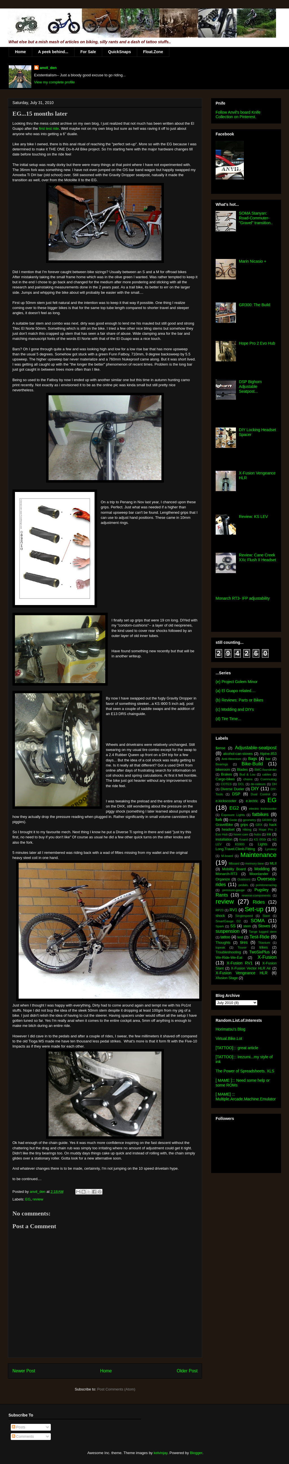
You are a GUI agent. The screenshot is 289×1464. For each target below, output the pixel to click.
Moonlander (258, 874)
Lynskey (271, 849)
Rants (222, 895)
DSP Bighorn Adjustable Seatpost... (250, 386)
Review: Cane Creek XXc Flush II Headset (257, 557)
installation (224, 839)
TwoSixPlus (259, 952)
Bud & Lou (247, 774)
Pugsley (262, 890)
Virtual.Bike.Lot (229, 1038)
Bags (252, 758)
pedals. (243, 885)
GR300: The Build (254, 305)
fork (219, 819)
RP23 (220, 910)
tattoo (225, 937)
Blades (242, 770)
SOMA (257, 920)
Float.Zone (153, 51)
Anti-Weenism (231, 759)
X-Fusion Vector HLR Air (251, 968)
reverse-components (256, 895)
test (240, 937)
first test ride (48, 128)
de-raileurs (258, 784)
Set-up (254, 909)
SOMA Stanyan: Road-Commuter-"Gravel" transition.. (256, 218)
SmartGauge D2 (228, 921)
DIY (255, 788)
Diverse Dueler (232, 789)
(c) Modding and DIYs (235, 709)
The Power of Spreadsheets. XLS (245, 1071)
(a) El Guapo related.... (236, 690)
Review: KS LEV (253, 516)
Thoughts (223, 943)
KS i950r (260, 839)
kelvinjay (160, 1453)
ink (269, 834)
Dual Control (260, 794)
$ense (220, 748)
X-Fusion (267, 957)
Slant (266, 915)
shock (220, 916)
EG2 (234, 808)
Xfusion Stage (227, 978)
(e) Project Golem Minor (237, 681)
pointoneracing (266, 885)
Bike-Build (252, 763)
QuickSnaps (119, 51)
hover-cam (240, 834)
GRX (258, 824)
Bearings (222, 764)
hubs (257, 834)
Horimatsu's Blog (230, 1029)
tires (244, 942)
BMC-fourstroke (266, 769)
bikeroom (223, 770)
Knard (243, 839)
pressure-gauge (233, 890)
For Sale (88, 51)
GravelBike (224, 825)
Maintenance (258, 854)
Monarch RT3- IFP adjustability (243, 598)
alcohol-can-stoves (238, 754)
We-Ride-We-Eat (229, 958)
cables (266, 774)
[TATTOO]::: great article (237, 1048)
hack (273, 825)
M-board (227, 856)
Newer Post (23, 1370)
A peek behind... (53, 51)
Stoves (264, 926)
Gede (233, 820)
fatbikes (260, 814)
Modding (262, 869)
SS (233, 926)
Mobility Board (234, 869)
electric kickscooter (263, 808)
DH (274, 784)
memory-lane (254, 863)
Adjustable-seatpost (256, 747)
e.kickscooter (226, 801)
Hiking (247, 829)
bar (268, 759)
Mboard (234, 863)
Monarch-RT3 (226, 874)
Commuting (268, 779)
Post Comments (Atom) (116, 1389)
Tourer (242, 947)
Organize (223, 879)
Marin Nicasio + (252, 261)
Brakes (226, 774)
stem (247, 926)
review (38, 1199)
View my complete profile (54, 82)
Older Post (187, 1370)
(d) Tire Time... (228, 718)
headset (228, 830)
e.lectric (252, 801)
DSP (236, 794)
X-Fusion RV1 (240, 963)
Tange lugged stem (263, 931)
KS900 (240, 844)
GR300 (267, 820)
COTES (226, 784)
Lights (263, 844)
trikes (263, 947)
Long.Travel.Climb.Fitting (235, 849)
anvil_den (48, 68)
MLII (273, 863)
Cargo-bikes (225, 779)
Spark (220, 926)
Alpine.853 (268, 754)
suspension (228, 931)
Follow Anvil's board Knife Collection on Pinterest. (238, 114)
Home (20, 51)
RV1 (233, 910)
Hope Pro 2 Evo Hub (257, 343)
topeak (220, 947)
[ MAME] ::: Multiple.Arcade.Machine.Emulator (246, 1096)
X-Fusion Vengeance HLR (242, 973)
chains (247, 779)
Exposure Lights (233, 815)
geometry (249, 820)
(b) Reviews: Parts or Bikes (239, 700)
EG (28, 1199)
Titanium (264, 942)
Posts (18, 1427)
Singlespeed (244, 915)
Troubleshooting (228, 952)
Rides (259, 902)
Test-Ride (259, 937)
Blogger (196, 1453)
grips (244, 825)
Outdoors (243, 879)
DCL (241, 784)
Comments (23, 1436)
